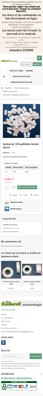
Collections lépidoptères (16, 378)
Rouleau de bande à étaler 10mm (11, 283)
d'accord (36, 356)
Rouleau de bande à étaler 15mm (32, 283)
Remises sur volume (11, 163)
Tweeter (24, 195)
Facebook (3, 342)
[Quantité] (10, 187)
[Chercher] (33, 58)
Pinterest (35, 195)
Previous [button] (2, 272)
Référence (6, 153)
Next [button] (41, 272)
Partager (13, 195)
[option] (11, 275)
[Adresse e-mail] (15, 356)
